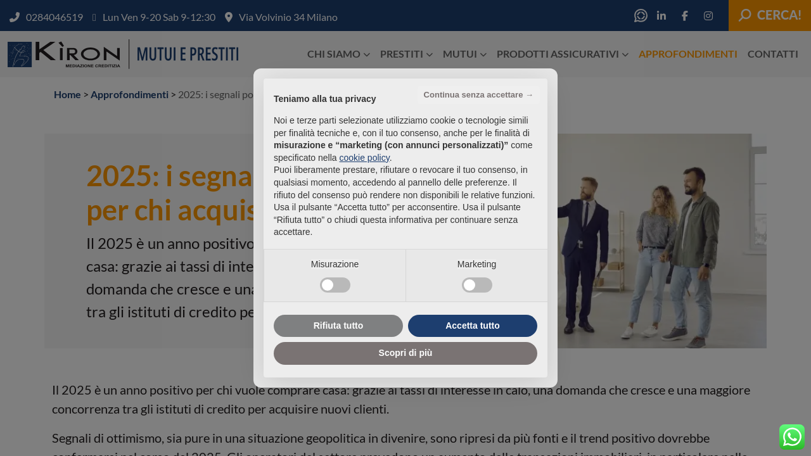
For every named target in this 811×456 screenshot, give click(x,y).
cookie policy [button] (365, 158)
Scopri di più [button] (406, 353)
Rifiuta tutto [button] (339, 325)
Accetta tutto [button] (472, 325)
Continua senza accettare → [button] (478, 94)
